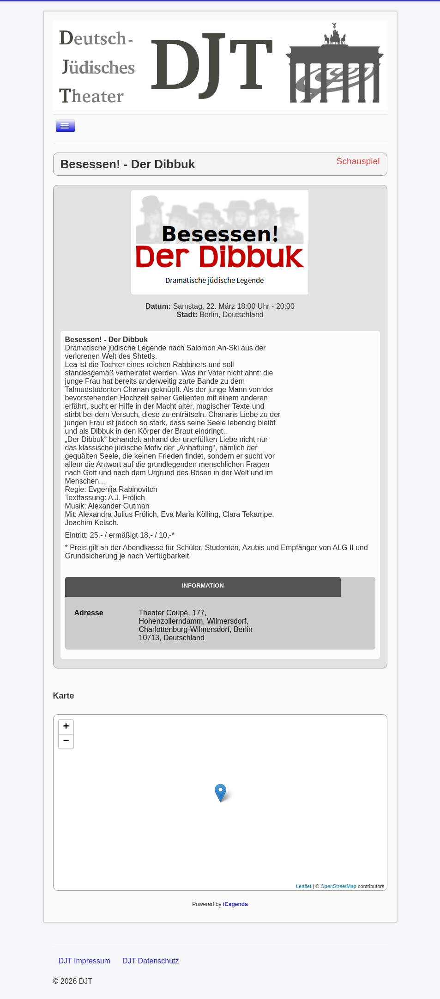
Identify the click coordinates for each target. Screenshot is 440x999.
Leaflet (303, 886)
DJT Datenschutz (150, 961)
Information (203, 585)
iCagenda (235, 904)
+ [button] (66, 727)
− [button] (66, 741)
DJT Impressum (85, 961)
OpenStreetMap (338, 886)
